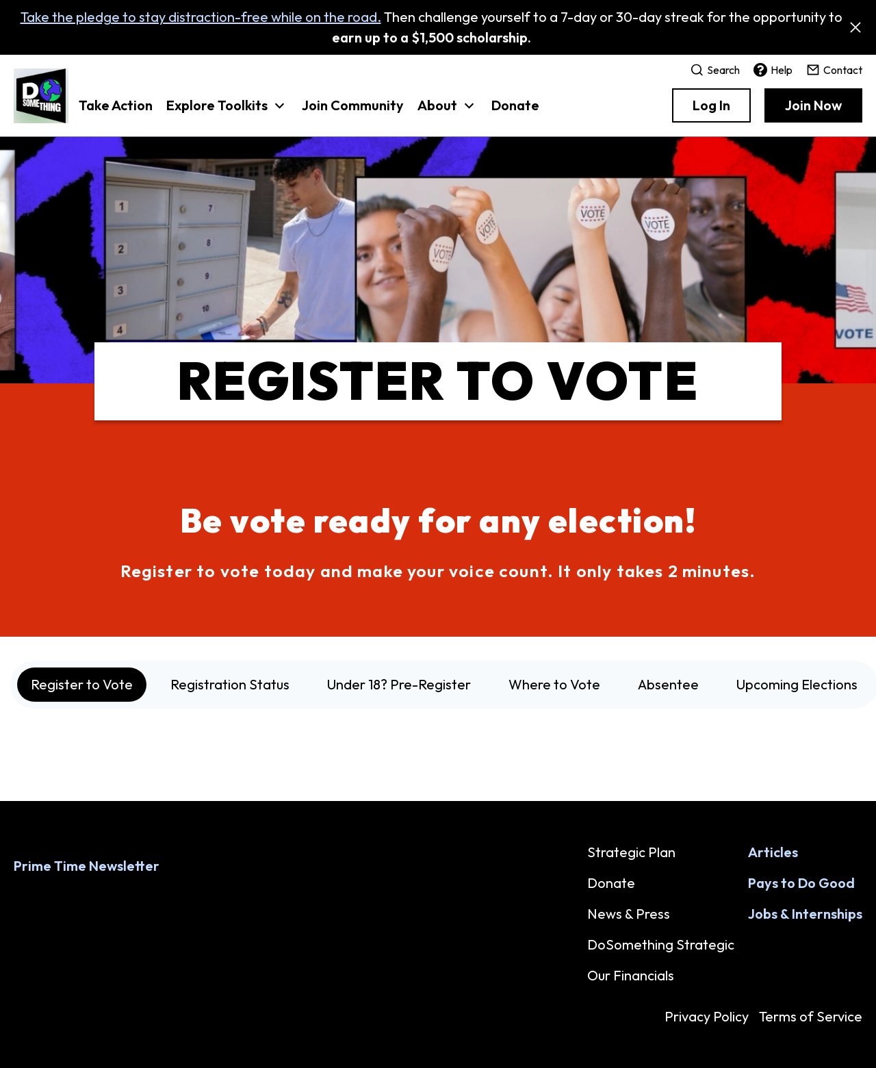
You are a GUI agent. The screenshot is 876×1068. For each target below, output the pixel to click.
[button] (227, 112)
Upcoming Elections (797, 684)
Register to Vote (82, 684)
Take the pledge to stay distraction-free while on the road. (201, 16)
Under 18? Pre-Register (399, 684)
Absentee (668, 684)
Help (773, 70)
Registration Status (229, 684)
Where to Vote (554, 684)
